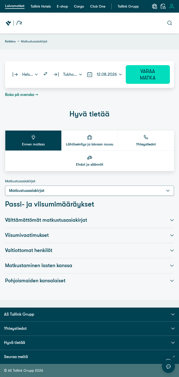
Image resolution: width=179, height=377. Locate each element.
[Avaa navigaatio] (132, 23)
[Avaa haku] (169, 23)
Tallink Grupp (128, 6)
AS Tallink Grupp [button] (89, 314)
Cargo (79, 6)
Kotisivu (10, 41)
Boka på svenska (19, 94)
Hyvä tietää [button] (89, 342)
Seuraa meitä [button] (89, 357)
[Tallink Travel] (13, 23)
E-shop (62, 6)
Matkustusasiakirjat (20, 181)
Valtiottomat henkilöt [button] (89, 250)
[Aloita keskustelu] (168, 366)
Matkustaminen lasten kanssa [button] (89, 265)
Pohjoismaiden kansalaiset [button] (89, 280)
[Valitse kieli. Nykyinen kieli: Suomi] (154, 6)
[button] (33, 140)
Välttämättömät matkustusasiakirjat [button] (89, 220)
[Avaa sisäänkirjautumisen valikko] (171, 6)
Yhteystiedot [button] (89, 328)
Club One (97, 6)
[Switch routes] (45, 74)
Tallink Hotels (41, 6)
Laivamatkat (14, 6)
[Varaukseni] (163, 6)
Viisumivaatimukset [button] (89, 235)
